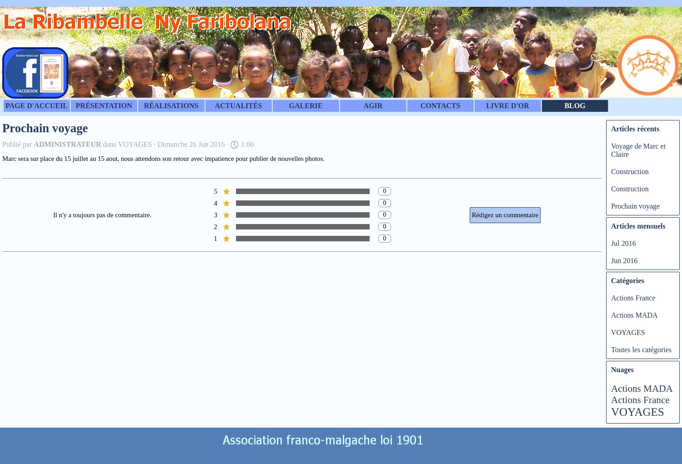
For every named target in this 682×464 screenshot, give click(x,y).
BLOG (574, 106)
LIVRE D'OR (507, 106)
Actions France (633, 298)
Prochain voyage (635, 206)
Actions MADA (634, 315)
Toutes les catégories (641, 350)
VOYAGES (628, 332)
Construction (630, 171)
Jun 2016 (624, 260)
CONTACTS (441, 106)
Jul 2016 (623, 243)
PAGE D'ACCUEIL (36, 106)
